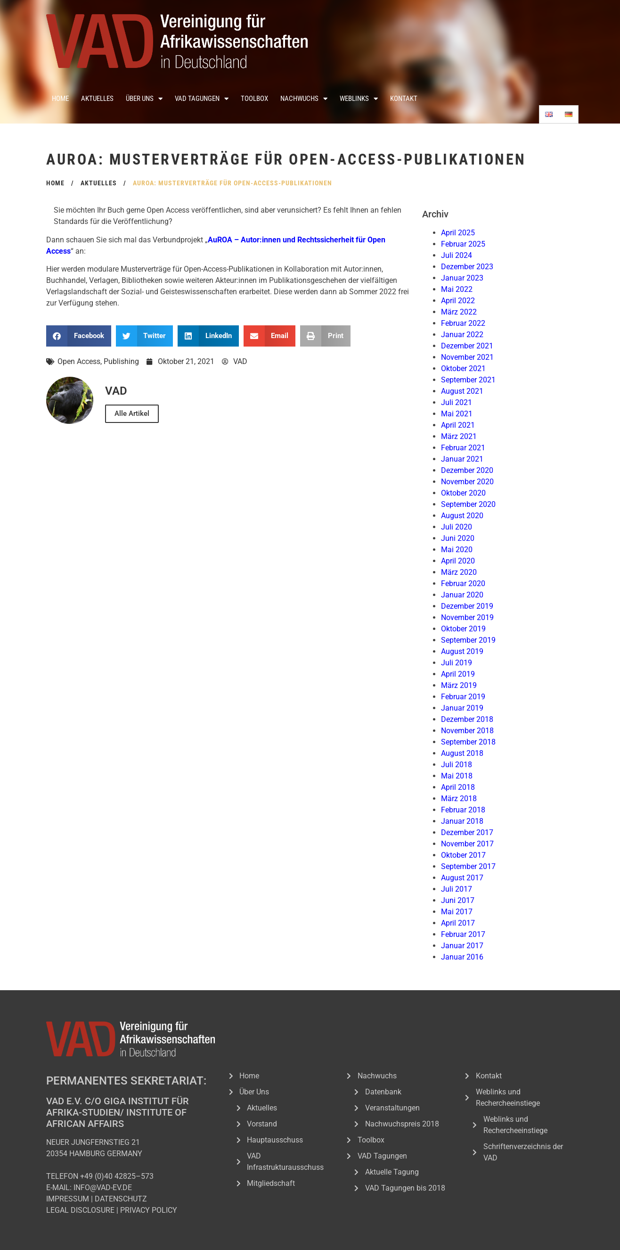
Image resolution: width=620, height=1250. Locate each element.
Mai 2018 (457, 775)
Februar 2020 (463, 583)
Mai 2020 (457, 549)
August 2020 (462, 515)
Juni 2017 (457, 900)
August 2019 (462, 651)
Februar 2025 (463, 244)
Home (60, 98)
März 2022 (459, 311)
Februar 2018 (463, 809)
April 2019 (458, 674)
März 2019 (459, 685)
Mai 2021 (457, 413)
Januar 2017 (462, 945)
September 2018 (468, 741)
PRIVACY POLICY (148, 1210)
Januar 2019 (462, 708)
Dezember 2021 (467, 345)
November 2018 (467, 730)
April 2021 (458, 425)
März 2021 (459, 436)
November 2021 (467, 357)
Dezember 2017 (467, 832)
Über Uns (144, 99)
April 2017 (458, 923)
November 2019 (467, 617)
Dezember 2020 (467, 470)
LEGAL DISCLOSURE (80, 1210)
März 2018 (459, 798)
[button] (78, 336)
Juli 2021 (456, 402)
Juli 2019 (456, 662)
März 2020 (459, 572)
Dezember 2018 (467, 719)
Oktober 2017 (463, 855)
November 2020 (467, 481)
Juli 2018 (456, 764)
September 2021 (468, 379)
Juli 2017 (456, 889)
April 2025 (458, 232)
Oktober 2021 (463, 368)
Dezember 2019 (467, 606)
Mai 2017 (457, 911)
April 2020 (458, 560)
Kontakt (403, 98)
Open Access (78, 361)
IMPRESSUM (67, 1198)
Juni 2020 (457, 538)
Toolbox (254, 98)
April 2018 (458, 787)
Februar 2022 (463, 323)
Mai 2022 (457, 289)
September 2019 (468, 640)
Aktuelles (97, 98)
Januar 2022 (462, 334)
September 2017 (468, 866)
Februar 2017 (463, 934)
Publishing (121, 361)
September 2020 (468, 504)
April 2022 (458, 300)
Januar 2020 (462, 594)
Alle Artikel (131, 413)
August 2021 (462, 391)
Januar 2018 (462, 821)
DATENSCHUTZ (121, 1198)
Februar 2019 (463, 696)
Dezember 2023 (467, 266)
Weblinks (359, 99)
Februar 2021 (463, 447)
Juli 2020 (456, 526)
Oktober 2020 (463, 492)
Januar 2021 (462, 459)
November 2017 (467, 843)
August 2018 (462, 753)
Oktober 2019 (463, 628)
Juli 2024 (456, 255)
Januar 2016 (462, 956)
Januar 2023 (462, 277)
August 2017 (462, 877)
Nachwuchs (303, 99)
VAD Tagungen (201, 99)
